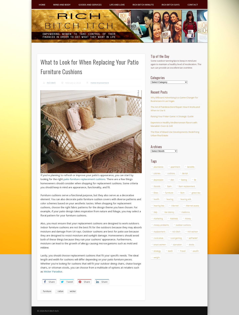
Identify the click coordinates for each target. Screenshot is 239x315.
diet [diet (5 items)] (172, 179)
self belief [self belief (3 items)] (193, 238)
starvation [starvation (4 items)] (177, 244)
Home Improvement (100, 82)
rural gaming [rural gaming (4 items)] (176, 238)
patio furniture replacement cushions (84, 179)
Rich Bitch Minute (143, 4)
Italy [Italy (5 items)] (155, 212)
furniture (47, 291)
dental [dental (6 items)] (185, 173)
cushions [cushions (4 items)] (171, 173)
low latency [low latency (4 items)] (169, 212)
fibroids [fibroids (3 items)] (157, 186)
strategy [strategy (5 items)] (157, 251)
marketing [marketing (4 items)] (158, 218)
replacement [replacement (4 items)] (159, 231)
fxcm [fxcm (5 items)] (182, 192)
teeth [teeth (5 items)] (170, 251)
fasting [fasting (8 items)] (184, 179)
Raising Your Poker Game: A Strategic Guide (172, 116)
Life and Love (117, 4)
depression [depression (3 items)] (158, 179)
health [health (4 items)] (156, 199)
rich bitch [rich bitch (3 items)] (176, 231)
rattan (60, 291)
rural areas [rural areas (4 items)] (158, 238)
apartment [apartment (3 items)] (175, 167)
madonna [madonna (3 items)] (185, 212)
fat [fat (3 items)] (195, 179)
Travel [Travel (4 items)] (183, 251)
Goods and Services (90, 4)
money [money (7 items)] (188, 218)
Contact (193, 4)
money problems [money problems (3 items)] (161, 225)
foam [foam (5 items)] (169, 186)
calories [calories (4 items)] (157, 173)
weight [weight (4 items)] (157, 257)
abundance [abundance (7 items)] (158, 167)
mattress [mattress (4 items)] (174, 218)
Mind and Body (62, 4)
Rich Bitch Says (171, 4)
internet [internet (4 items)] (175, 205)
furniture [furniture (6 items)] (169, 192)
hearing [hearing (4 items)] (169, 199)
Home (42, 4)
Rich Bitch (51, 82)
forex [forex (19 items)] (156, 192)
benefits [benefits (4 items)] (190, 167)
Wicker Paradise (53, 271)
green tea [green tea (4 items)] (196, 192)
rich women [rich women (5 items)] (193, 231)
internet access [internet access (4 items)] (192, 205)
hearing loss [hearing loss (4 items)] (159, 205)
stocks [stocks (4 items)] (191, 244)
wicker (73, 291)
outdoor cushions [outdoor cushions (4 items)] (183, 225)
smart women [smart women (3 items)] (160, 244)
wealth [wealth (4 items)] (196, 251)
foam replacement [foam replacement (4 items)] (187, 186)
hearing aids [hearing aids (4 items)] (185, 199)
